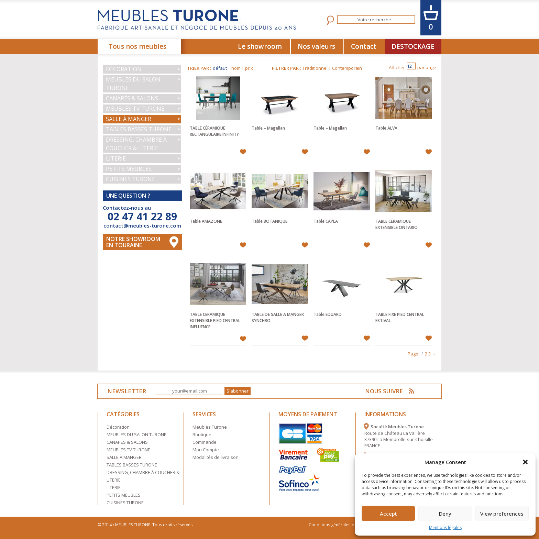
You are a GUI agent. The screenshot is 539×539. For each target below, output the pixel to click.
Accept (388, 513)
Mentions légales (445, 527)
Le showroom (260, 46)
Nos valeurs (316, 46)
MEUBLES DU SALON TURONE (133, 84)
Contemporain (347, 68)
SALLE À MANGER (128, 119)
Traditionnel (315, 68)
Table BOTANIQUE (269, 221)
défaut (220, 68)
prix (249, 68)
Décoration (124, 69)
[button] (525, 462)
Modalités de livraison (215, 457)
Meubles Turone (209, 427)
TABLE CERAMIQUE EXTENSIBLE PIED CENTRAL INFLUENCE (215, 320)
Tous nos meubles (137, 46)
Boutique (201, 434)
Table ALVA (386, 128)
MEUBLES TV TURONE (135, 108)
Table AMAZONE (206, 221)
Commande (204, 442)
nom (236, 68)
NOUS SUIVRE (385, 391)
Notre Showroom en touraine (133, 242)
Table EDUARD (328, 314)
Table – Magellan (268, 128)
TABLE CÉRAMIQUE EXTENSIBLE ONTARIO (396, 224)
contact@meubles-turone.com (142, 225)
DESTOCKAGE (413, 46)
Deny (445, 513)
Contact (363, 46)
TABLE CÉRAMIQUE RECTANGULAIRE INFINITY (214, 131)
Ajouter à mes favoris (243, 152)
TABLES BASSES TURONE (139, 129)
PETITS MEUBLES (129, 169)
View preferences (502, 513)
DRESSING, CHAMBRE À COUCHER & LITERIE (136, 144)
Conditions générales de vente (339, 525)
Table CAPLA (326, 221)
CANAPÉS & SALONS (132, 98)
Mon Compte (205, 450)
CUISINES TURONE (130, 179)
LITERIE (116, 158)
